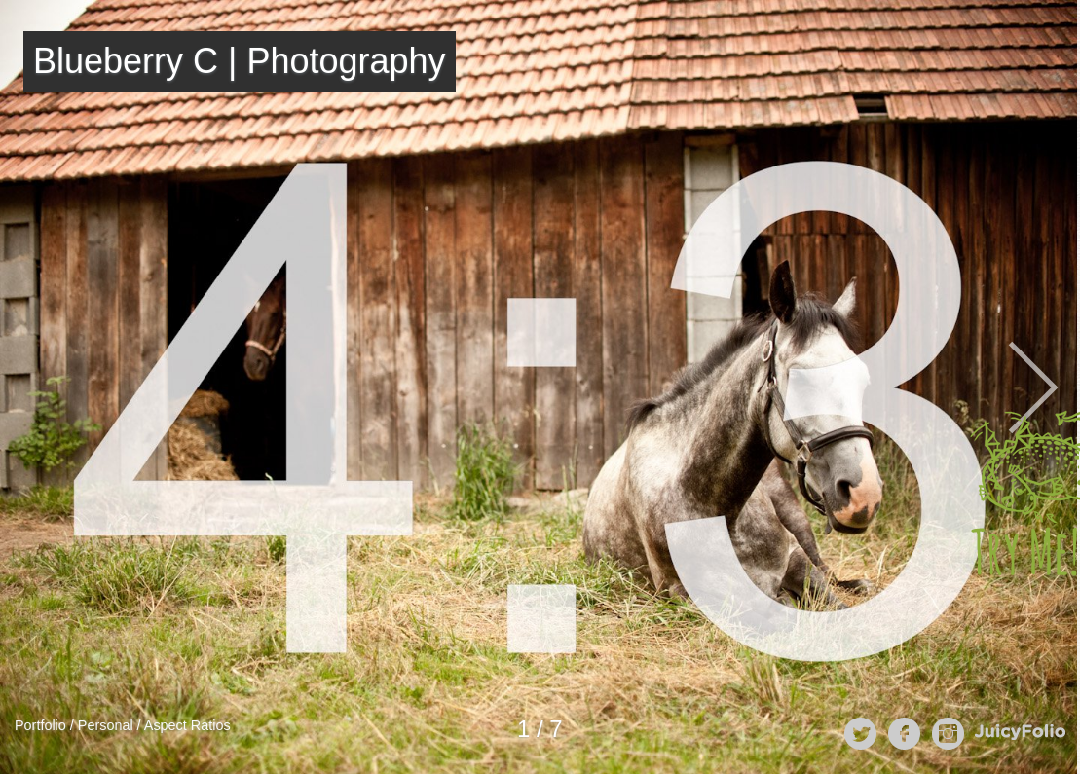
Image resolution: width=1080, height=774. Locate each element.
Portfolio (40, 725)
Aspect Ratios (187, 725)
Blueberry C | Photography (239, 61)
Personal (105, 725)
